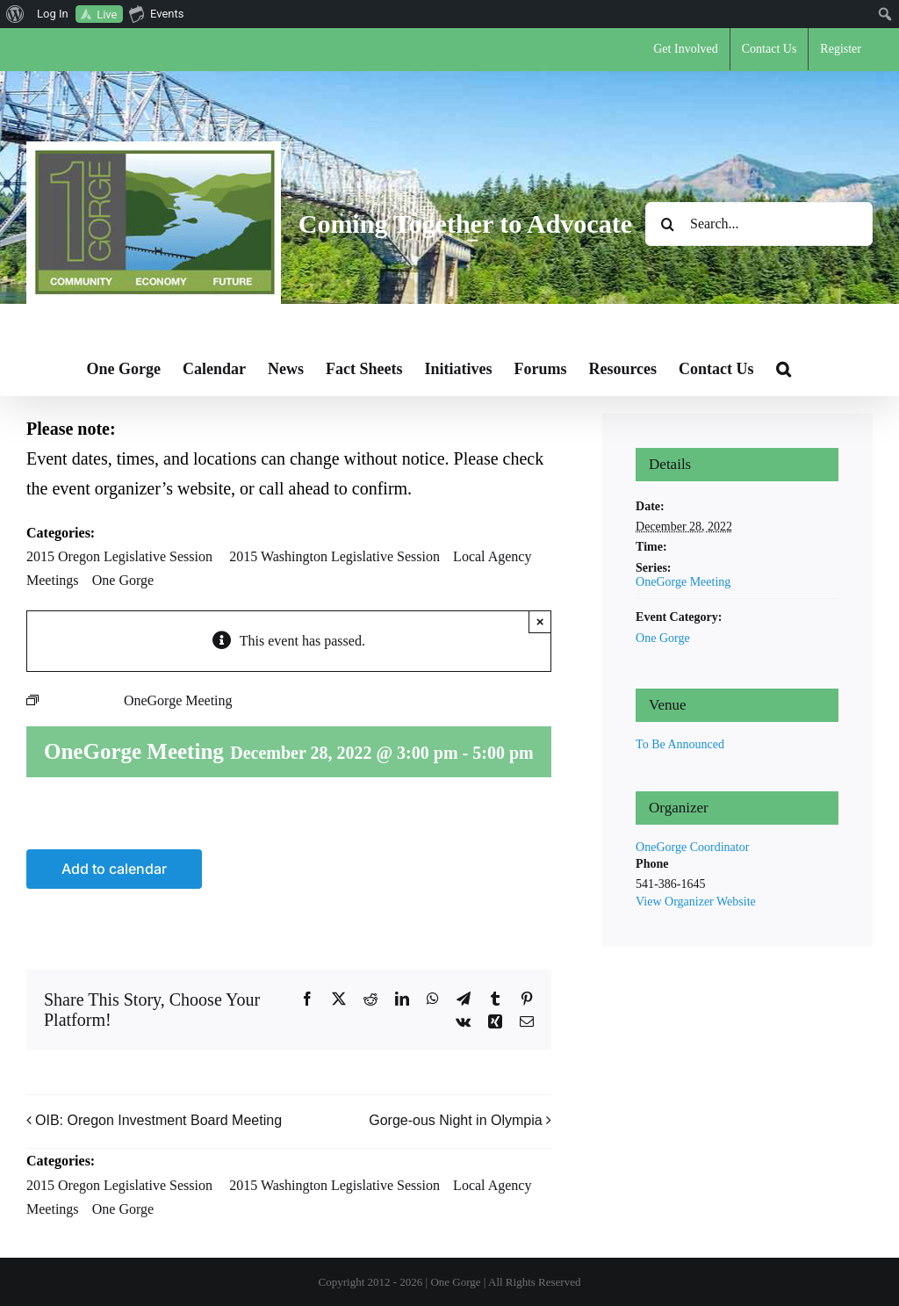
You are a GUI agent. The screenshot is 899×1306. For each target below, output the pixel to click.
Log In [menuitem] (52, 13)
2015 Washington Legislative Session (334, 556)
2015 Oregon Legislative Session (119, 556)
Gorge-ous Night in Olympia (455, 1121)
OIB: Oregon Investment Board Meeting (158, 1121)
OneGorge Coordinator (692, 847)
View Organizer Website (696, 901)
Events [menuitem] (156, 13)
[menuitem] (15, 14)
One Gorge (123, 580)
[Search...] (759, 224)
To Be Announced (680, 744)
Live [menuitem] (107, 14)
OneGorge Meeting (683, 581)
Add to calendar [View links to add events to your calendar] (114, 869)
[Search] (667, 224)
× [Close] (540, 621)
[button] (783, 369)
